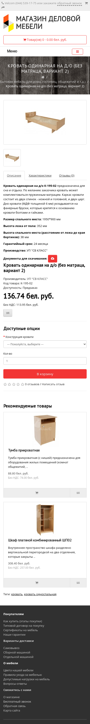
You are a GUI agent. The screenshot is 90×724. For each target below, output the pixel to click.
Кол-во (7, 354)
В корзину (45, 374)
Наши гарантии (14, 634)
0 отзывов (32, 384)
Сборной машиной (16, 652)
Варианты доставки (18, 641)
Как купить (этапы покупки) (22, 621)
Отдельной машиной (18, 657)
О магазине (11, 697)
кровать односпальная (40, 594)
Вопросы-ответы (15, 684)
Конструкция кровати (20, 337)
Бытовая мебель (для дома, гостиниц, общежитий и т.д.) (43, 81)
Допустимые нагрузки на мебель (26, 679)
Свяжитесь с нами (17, 690)
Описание (14, 175)
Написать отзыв (53, 384)
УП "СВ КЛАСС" (37, 279)
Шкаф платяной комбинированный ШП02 (40, 540)
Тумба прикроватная (24, 450)
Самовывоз (11, 648)
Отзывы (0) (66, 175)
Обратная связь (14, 706)
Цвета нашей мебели (18, 670)
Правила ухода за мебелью (22, 675)
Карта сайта (11, 710)
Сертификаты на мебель (20, 630)
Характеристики (40, 175)
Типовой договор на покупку (23, 626)
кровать (17, 594)
